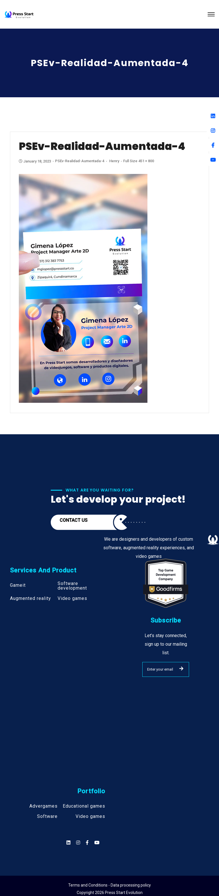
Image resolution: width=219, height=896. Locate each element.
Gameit (18, 585)
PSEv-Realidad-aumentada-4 (79, 161)
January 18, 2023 (35, 161)
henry (114, 161)
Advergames (43, 806)
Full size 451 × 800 (138, 161)
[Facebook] (213, 145)
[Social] (97, 842)
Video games (72, 598)
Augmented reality (30, 598)
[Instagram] (213, 130)
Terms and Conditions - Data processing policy (109, 885)
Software (47, 816)
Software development (72, 585)
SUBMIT (181, 668)
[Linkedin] (213, 116)
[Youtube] (213, 159)
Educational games (84, 806)
